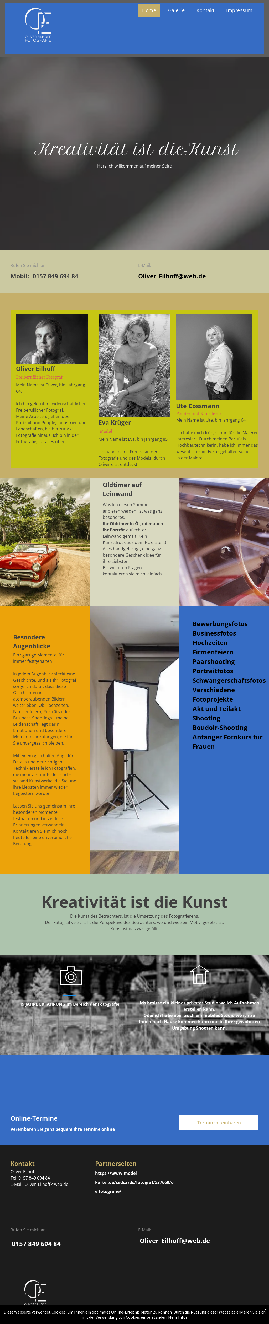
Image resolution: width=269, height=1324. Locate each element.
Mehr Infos (178, 1317)
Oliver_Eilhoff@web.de (172, 276)
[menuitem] (151, 10)
